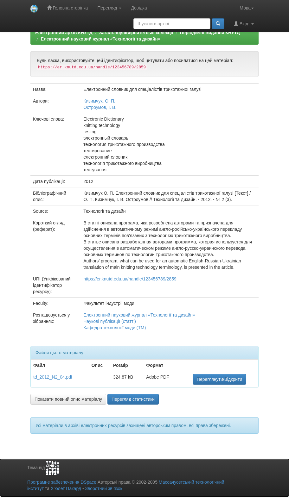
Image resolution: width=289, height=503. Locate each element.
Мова (247, 7)
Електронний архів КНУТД (64, 32)
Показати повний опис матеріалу (68, 399)
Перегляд (109, 7)
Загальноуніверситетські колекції (136, 32)
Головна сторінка (67, 7)
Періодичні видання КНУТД (210, 32)
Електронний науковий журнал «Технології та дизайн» (100, 38)
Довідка (139, 7)
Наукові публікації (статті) (109, 321)
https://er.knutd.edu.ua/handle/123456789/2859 (129, 278)
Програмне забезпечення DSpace (61, 482)
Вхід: (244, 23)
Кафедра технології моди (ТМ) (114, 327)
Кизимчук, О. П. (99, 101)
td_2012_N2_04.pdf (52, 377)
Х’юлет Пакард (66, 488)
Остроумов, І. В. (99, 107)
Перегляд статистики (133, 399)
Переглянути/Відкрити (219, 379)
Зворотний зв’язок (103, 488)
